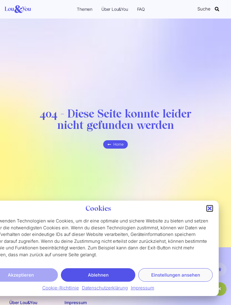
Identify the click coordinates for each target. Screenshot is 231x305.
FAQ (141, 9)
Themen (84, 9)
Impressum (142, 289)
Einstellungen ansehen (175, 276)
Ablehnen (98, 276)
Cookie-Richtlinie (60, 289)
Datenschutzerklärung (105, 289)
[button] (210, 210)
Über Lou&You (114, 9)
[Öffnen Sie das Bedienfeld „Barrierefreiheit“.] (219, 269)
